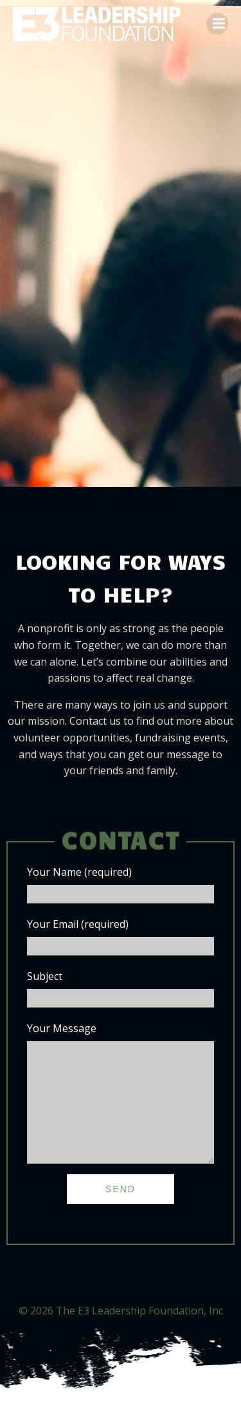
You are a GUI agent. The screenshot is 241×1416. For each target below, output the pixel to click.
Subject (120, 988)
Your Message (120, 1105)
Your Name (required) (120, 884)
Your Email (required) (120, 936)
